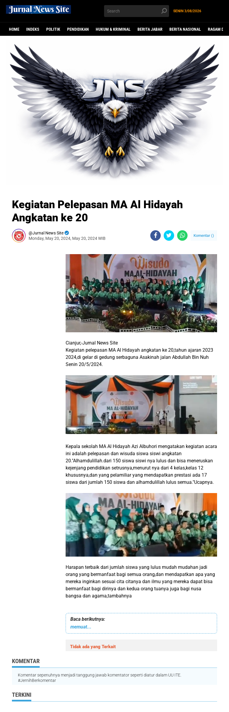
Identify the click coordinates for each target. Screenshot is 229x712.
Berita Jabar (150, 29)
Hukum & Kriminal (113, 29)
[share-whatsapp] (182, 235)
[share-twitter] (169, 235)
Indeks (32, 29)
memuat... (81, 627)
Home (14, 29)
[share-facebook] (155, 235)
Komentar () (204, 235)
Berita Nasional (185, 29)
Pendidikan (78, 29)
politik (53, 29)
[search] (136, 11)
